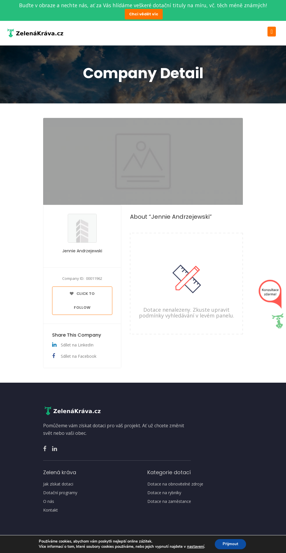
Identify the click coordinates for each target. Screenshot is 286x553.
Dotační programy (60, 492)
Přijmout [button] (230, 544)
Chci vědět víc (143, 14)
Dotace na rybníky (164, 492)
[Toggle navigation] (271, 31)
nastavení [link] (194, 546)
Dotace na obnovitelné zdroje (175, 484)
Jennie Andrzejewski (82, 251)
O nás (48, 501)
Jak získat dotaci (58, 484)
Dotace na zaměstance (169, 501)
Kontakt (50, 510)
